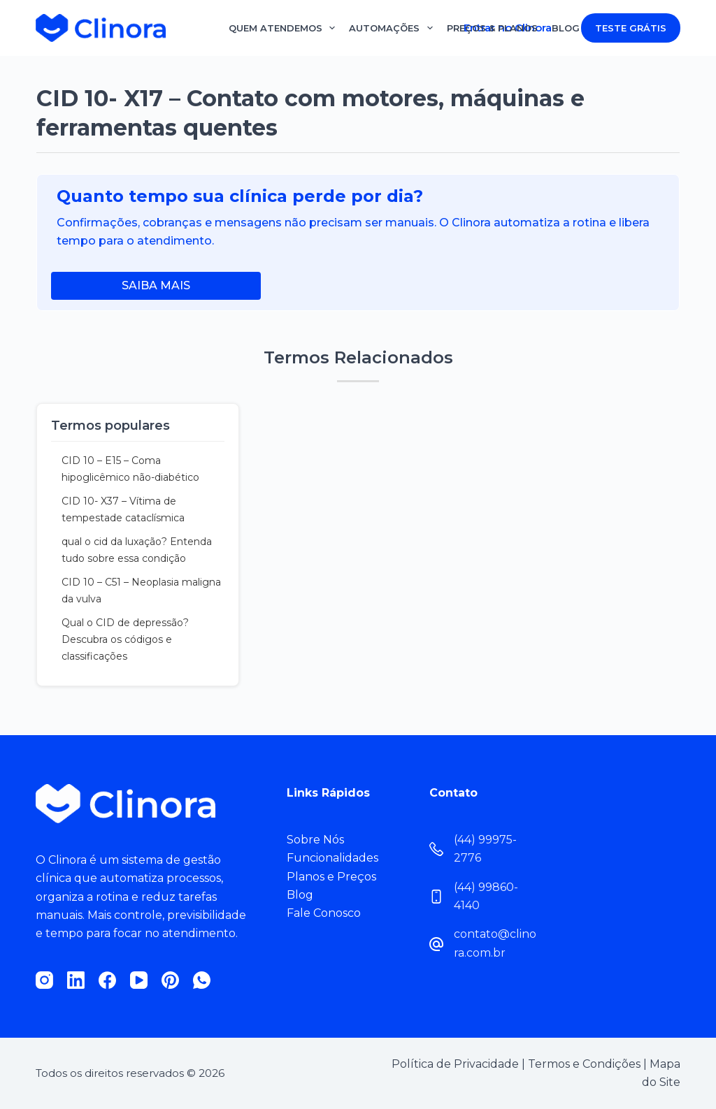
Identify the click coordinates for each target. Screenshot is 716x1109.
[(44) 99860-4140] (436, 897)
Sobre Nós (315, 839)
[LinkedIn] (76, 980)
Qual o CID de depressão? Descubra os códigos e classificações (125, 639)
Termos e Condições (584, 1064)
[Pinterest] (170, 980)
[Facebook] (107, 980)
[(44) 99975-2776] (436, 849)
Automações (391, 28)
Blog (566, 28)
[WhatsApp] (201, 980)
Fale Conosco (324, 913)
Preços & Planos (492, 28)
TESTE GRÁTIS (630, 28)
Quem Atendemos (282, 28)
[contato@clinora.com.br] (436, 944)
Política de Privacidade (455, 1064)
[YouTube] (139, 980)
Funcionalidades (332, 857)
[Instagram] (44, 980)
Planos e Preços (331, 876)
